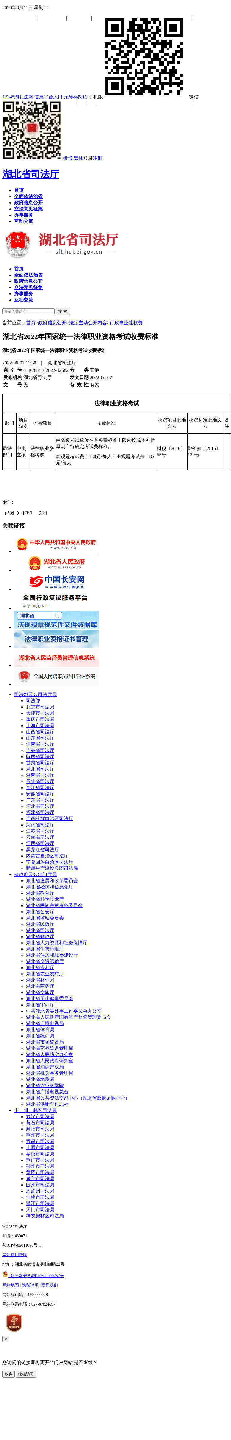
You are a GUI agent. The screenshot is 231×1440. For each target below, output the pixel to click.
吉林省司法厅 (40, 750)
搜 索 (62, 311)
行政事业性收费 (126, 322)
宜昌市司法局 (40, 1141)
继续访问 (26, 1374)
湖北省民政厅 (40, 924)
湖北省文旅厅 (40, 992)
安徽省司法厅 (40, 793)
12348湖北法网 (17, 96)
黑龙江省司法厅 (42, 849)
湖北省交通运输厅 (45, 961)
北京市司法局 (40, 706)
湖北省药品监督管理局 (49, 1048)
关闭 (42, 512)
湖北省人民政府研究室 (49, 1060)
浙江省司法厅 (40, 787)
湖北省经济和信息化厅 (49, 886)
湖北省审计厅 (40, 1004)
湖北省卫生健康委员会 (49, 998)
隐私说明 (30, 1285)
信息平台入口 (48, 96)
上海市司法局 (40, 725)
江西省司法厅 (40, 843)
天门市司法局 (40, 1209)
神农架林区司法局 (45, 1215)
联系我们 (49, 1285)
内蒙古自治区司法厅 (47, 855)
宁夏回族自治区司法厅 (49, 862)
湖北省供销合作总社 (47, 1104)
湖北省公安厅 (40, 911)
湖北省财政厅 (40, 936)
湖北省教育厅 (40, 893)
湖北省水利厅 (40, 967)
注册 (97, 158)
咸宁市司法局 (40, 1178)
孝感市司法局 (40, 1153)
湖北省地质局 (40, 1079)
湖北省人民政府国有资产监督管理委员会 (68, 1017)
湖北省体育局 (40, 1029)
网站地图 (10, 1285)
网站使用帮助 (14, 1255)
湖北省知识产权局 (45, 1066)
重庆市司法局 (40, 719)
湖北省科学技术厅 (45, 899)
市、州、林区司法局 (35, 1110)
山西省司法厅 (40, 731)
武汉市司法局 (40, 1116)
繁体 (78, 158)
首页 (30, 322)
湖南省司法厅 (40, 775)
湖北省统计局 (40, 1035)
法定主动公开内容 (88, 322)
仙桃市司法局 (40, 1197)
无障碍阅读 (75, 96)
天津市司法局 (40, 713)
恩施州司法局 (40, 1190)
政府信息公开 (52, 322)
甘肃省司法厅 (40, 762)
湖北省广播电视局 (45, 1023)
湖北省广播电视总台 (47, 1091)
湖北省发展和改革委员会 (52, 880)
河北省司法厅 (40, 806)
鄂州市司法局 (40, 1166)
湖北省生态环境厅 (45, 948)
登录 (88, 158)
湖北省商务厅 (40, 986)
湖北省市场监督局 (45, 1042)
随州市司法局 (40, 1184)
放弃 (8, 1374)
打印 (27, 512)
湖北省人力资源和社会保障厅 (56, 942)
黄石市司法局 (40, 1122)
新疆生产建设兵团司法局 (52, 868)
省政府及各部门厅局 (35, 874)
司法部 (33, 700)
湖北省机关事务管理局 (49, 1073)
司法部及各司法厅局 (35, 694)
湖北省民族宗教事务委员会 (54, 905)
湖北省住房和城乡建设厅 (52, 955)
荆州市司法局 (40, 1135)
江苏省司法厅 (40, 830)
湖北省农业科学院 (45, 1085)
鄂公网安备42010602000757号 (33, 1276)
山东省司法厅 (40, 737)
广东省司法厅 (40, 799)
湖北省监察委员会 (45, 917)
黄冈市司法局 (40, 1172)
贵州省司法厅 (40, 781)
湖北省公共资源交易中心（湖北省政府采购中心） (78, 1097)
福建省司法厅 (40, 812)
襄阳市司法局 (40, 1128)
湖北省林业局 (40, 979)
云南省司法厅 (40, 837)
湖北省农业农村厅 (45, 973)
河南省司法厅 (40, 744)
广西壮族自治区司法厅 (49, 818)
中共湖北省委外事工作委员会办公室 (64, 1010)
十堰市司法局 (40, 1147)
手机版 (138, 96)
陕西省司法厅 (40, 756)
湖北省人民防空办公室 (49, 1054)
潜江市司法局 (40, 1203)
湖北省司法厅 (30, 174)
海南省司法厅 (40, 824)
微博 (68, 158)
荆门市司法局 (40, 1159)
